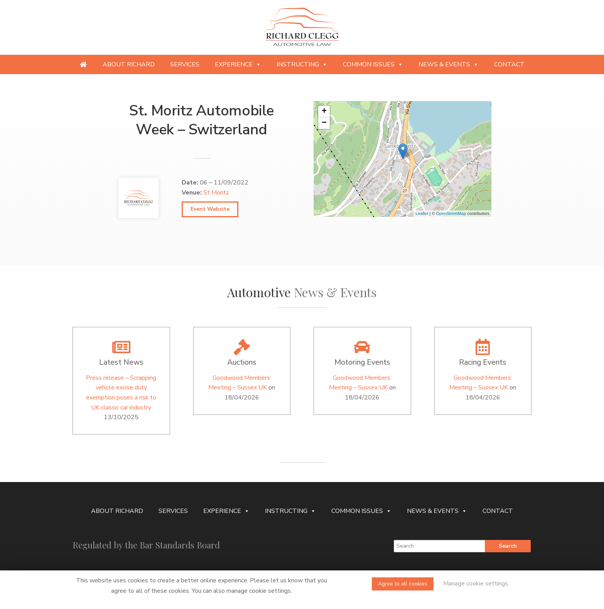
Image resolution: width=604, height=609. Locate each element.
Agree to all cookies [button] (402, 583)
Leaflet (421, 213)
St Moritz (216, 192)
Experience (238, 64)
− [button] (324, 123)
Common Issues (373, 64)
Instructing (302, 64)
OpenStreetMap (451, 213)
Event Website (210, 209)
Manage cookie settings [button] (475, 583)
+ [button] (324, 111)
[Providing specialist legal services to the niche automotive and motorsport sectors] (83, 64)
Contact (509, 64)
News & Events (448, 64)
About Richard (129, 64)
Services (184, 64)
